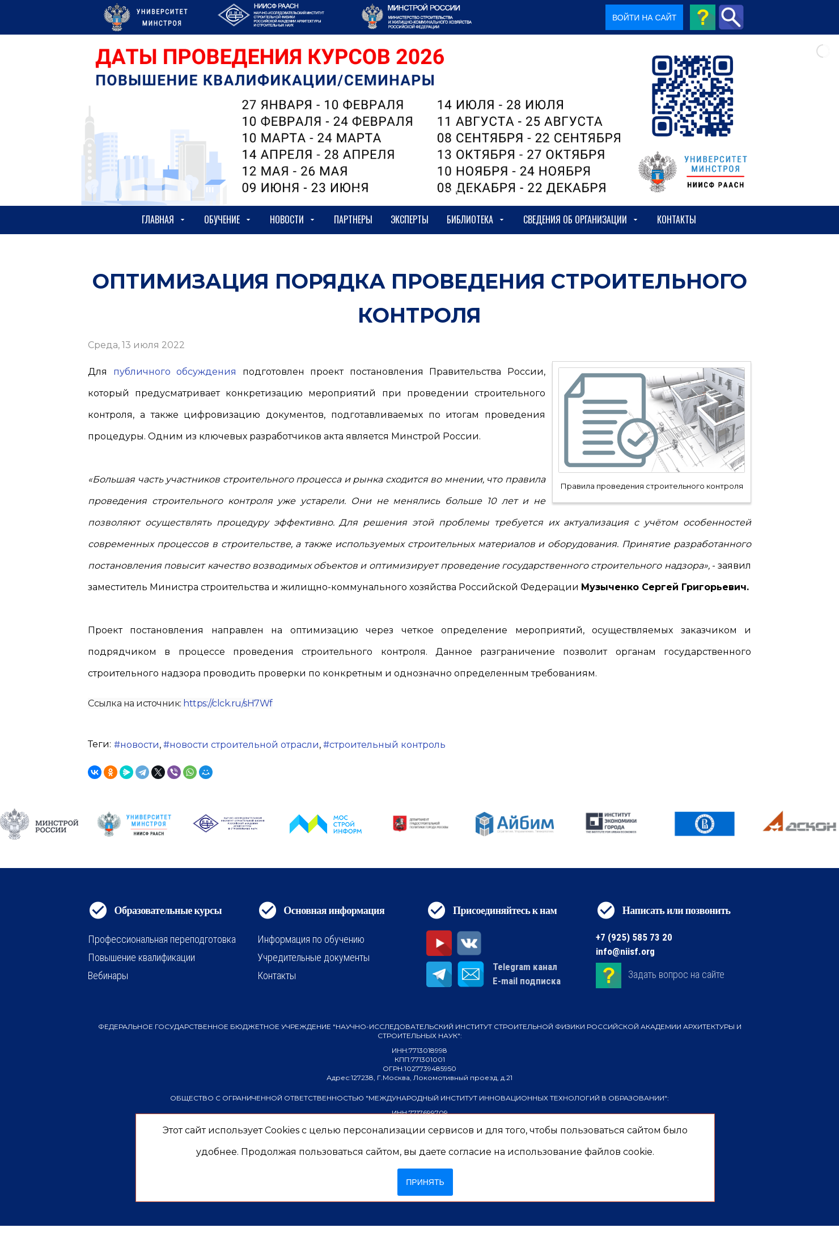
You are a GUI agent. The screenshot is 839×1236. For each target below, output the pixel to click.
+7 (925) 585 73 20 (634, 937)
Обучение (228, 219)
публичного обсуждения (175, 371)
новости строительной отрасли (244, 744)
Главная (164, 219)
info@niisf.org (625, 951)
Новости (293, 219)
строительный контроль (387, 744)
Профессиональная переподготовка (162, 939)
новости (139, 744)
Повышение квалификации (141, 957)
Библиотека (476, 219)
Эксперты (410, 219)
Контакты (676, 219)
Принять (425, 1182)
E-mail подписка (527, 981)
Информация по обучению (311, 939)
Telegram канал (525, 966)
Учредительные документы (313, 957)
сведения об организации (581, 219)
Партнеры (353, 219)
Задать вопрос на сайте (676, 974)
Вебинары (108, 975)
